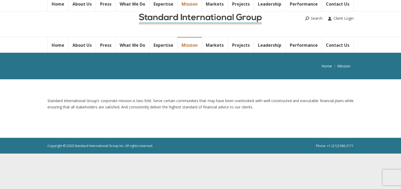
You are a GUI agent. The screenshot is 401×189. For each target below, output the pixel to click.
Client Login (341, 18)
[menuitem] (57, 44)
